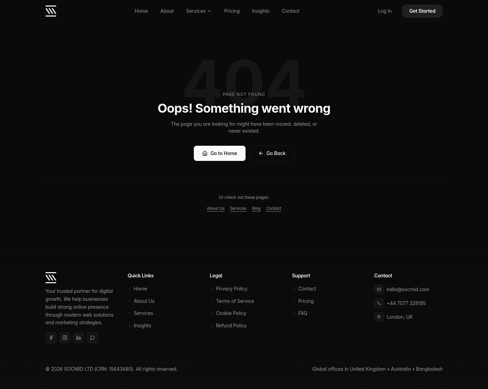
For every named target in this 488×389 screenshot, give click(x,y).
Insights (260, 11)
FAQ (299, 313)
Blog (256, 208)
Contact (290, 11)
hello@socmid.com (408, 289)
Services (199, 11)
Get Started (422, 11)
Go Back (272, 153)
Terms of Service (232, 301)
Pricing (232, 11)
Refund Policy (228, 325)
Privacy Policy (228, 288)
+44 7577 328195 (406, 303)
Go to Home (219, 153)
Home (141, 11)
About (167, 11)
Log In (385, 11)
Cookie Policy (228, 313)
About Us (216, 208)
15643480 (120, 369)
